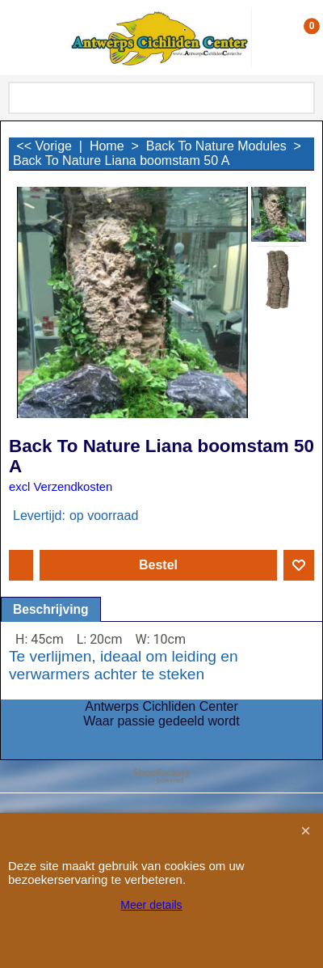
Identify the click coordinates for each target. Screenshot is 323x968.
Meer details (151, 904)
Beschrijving (51, 609)
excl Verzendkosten (60, 486)
